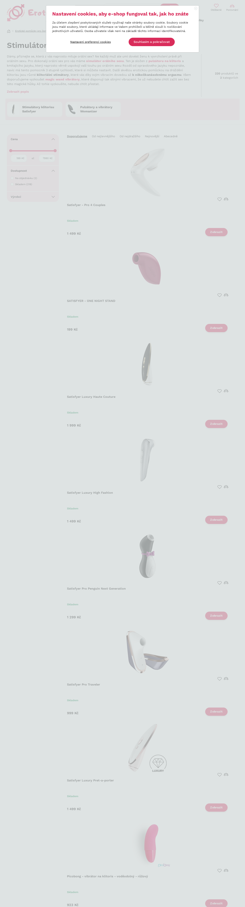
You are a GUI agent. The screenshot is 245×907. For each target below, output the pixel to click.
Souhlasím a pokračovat (152, 42)
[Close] (196, 8)
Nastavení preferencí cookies (90, 42)
